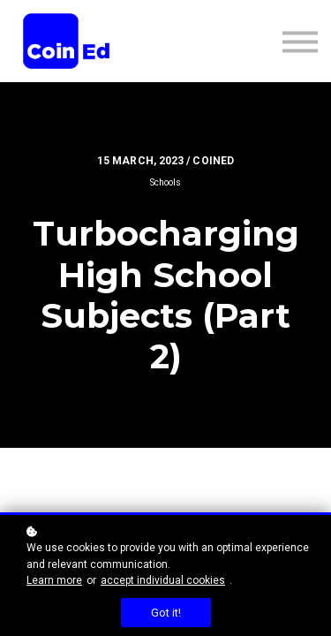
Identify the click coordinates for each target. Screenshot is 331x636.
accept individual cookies (163, 580)
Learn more (54, 580)
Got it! (166, 612)
